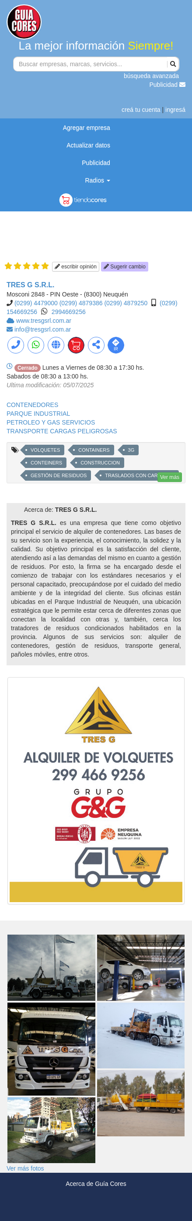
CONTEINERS (46, 462)
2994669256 (69, 311)
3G (131, 450)
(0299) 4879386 (81, 303)
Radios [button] (97, 180)
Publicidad (168, 84)
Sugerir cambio (125, 267)
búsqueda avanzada (151, 75)
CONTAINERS (93, 450)
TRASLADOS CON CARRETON (140, 475)
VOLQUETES (45, 450)
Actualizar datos (88, 145)
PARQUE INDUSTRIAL (38, 413)
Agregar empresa (86, 127)
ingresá (175, 109)
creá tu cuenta (141, 109)
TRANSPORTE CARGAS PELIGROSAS (62, 431)
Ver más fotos (25, 1168)
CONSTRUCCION (100, 462)
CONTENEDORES (32, 404)
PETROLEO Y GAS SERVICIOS (51, 422)
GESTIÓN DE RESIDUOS (59, 475)
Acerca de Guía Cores (96, 1183)
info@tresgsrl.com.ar (42, 329)
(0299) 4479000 (36, 303)
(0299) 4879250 (125, 303)
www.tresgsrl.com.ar (43, 320)
